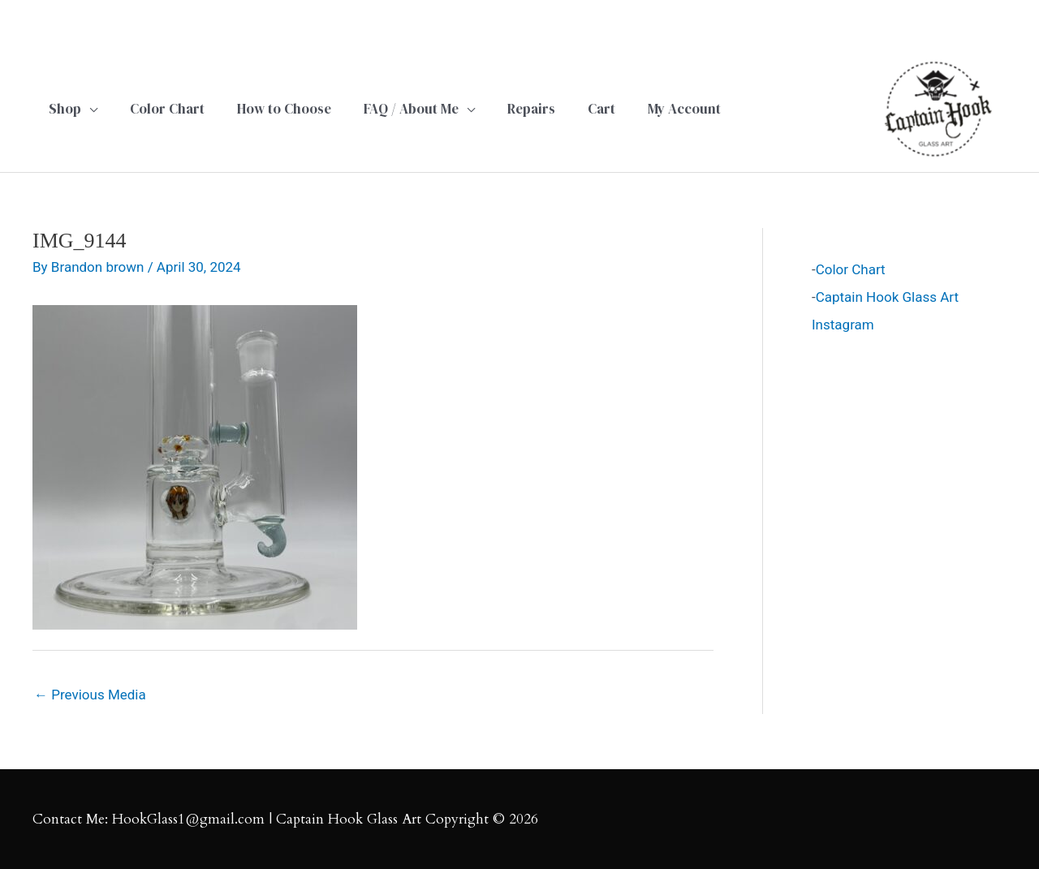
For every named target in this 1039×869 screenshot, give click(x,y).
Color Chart (851, 269)
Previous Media (90, 694)
